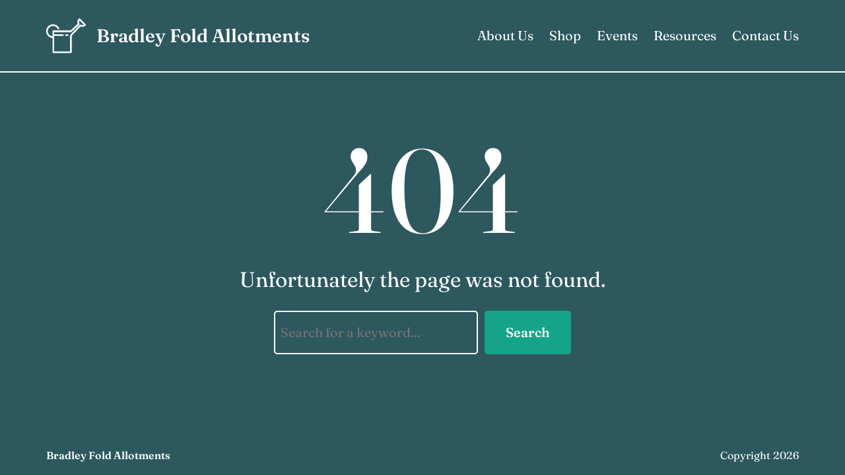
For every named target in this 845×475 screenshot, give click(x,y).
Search (528, 332)
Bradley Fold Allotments (203, 35)
